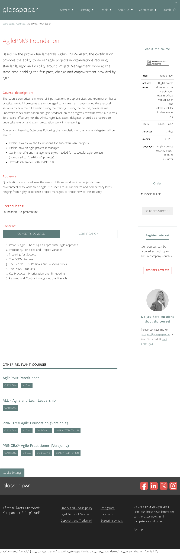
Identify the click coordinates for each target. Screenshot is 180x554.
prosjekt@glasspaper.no (155, 334)
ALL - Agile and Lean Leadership (29, 400)
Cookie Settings (12, 472)
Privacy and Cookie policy (76, 508)
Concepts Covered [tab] (31, 233)
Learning (85, 9)
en (176, 2)
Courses (20, 23)
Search (167, 9)
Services (65, 9)
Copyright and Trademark (76, 520)
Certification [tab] (88, 233)
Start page (8, 23)
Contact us (146, 9)
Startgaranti (108, 508)
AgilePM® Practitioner (21, 378)
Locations (107, 514)
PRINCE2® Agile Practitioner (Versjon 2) (36, 446)
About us (123, 9)
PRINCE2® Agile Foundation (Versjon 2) (35, 423)
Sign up (138, 529)
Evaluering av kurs (112, 520)
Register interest (157, 270)
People (104, 9)
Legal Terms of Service (75, 514)
